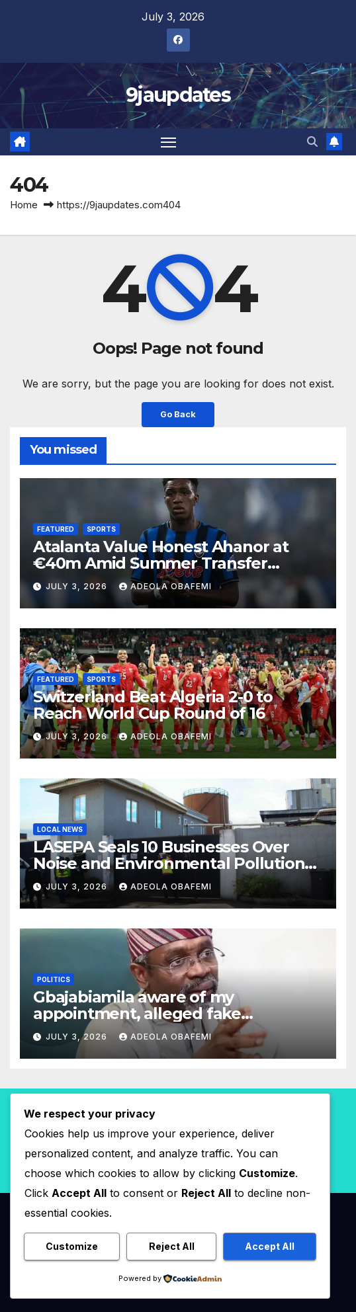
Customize (72, 1246)
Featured (55, 529)
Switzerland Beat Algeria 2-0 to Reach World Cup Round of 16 (153, 705)
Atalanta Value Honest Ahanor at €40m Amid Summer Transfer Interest (161, 563)
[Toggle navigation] (168, 142)
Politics (53, 979)
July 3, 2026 (78, 586)
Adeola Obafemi (165, 586)
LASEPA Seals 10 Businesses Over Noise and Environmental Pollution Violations (168, 863)
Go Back (178, 414)
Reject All (172, 1246)
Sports (101, 529)
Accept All (269, 1246)
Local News (60, 829)
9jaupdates (178, 95)
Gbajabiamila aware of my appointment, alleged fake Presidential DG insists (137, 1013)
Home (24, 204)
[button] (312, 141)
